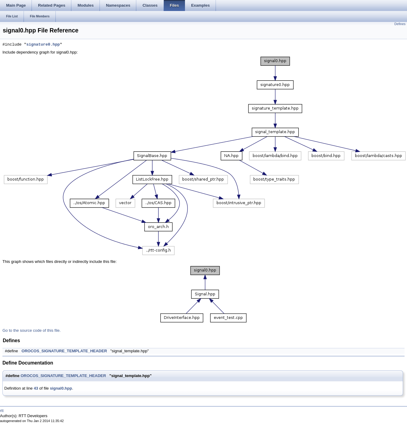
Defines (399, 24)
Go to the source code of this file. (31, 330)
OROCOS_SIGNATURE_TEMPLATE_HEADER (64, 351)
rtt (2, 410)
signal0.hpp (61, 388)
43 (36, 388)
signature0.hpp (43, 44)
